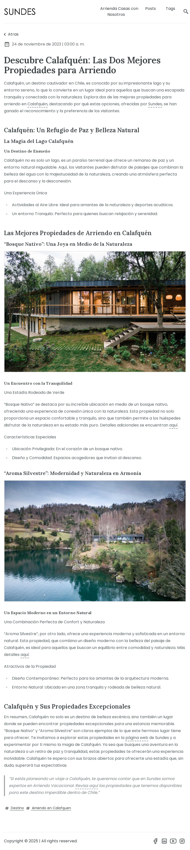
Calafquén (37, 104)
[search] (186, 12)
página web (136, 737)
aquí (173, 425)
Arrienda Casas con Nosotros (119, 11)
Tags (170, 8)
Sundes (155, 104)
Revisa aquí (86, 785)
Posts (150, 8)
